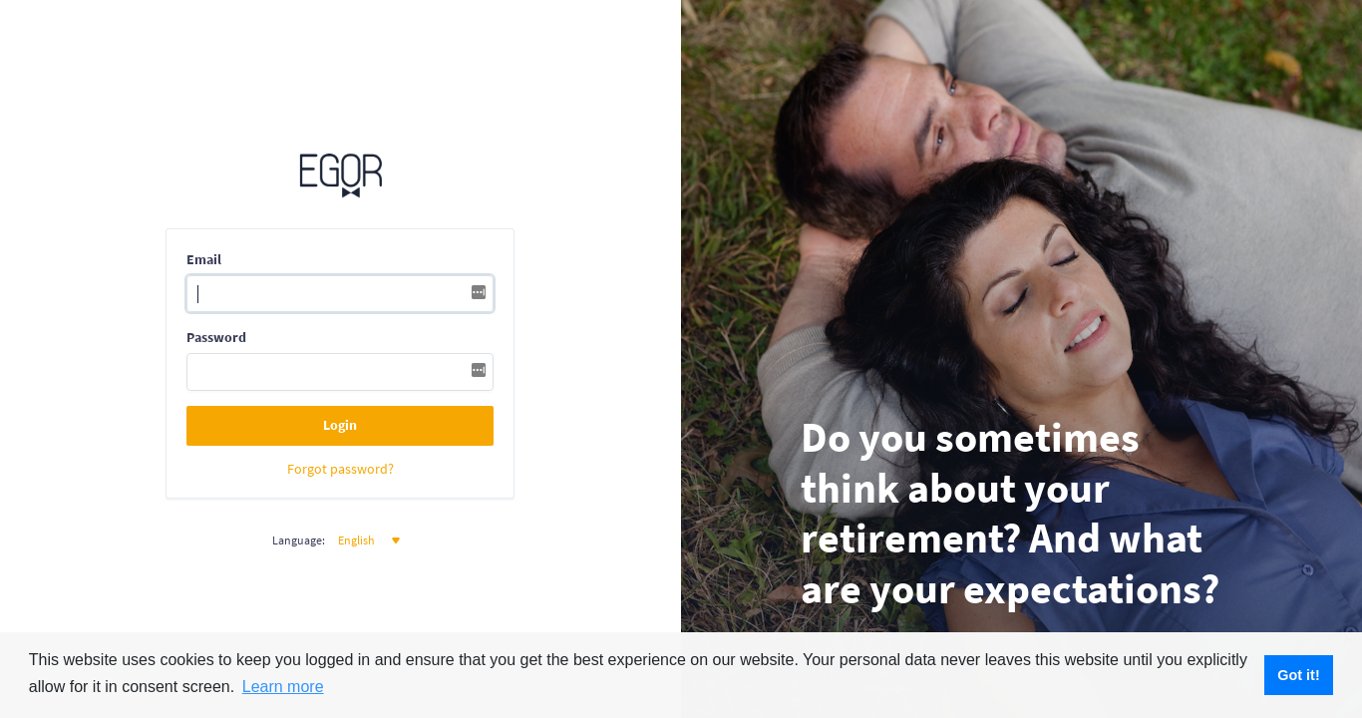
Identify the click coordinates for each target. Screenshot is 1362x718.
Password (216, 337)
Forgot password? (340, 469)
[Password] (340, 372)
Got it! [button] (1298, 675)
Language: (298, 540)
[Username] (340, 294)
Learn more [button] (283, 686)
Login (340, 425)
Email (203, 259)
